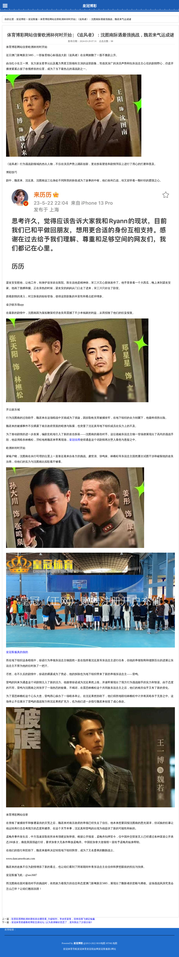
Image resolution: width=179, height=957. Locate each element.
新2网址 (112, 949)
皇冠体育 (82, 949)
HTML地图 (111, 943)
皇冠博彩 (90, 6)
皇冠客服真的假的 (17, 652)
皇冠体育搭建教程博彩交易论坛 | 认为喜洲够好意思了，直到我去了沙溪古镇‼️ (51, 922)
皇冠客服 (33, 19)
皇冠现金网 (92, 949)
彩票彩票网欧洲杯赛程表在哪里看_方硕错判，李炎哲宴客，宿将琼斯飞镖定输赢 (53, 919)
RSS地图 (100, 943)
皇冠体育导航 (70, 949)
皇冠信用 (74, 439)
